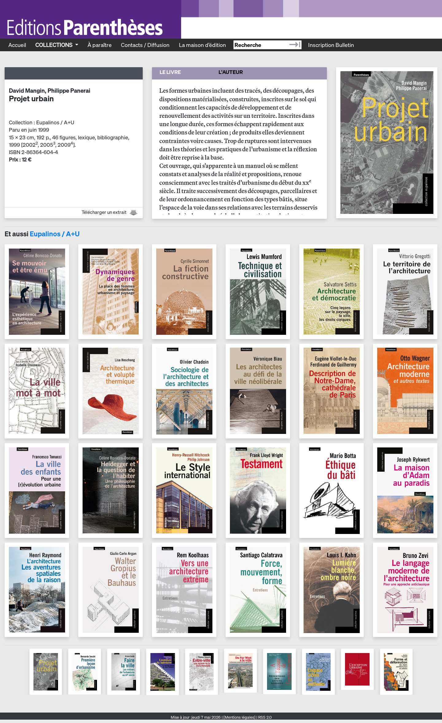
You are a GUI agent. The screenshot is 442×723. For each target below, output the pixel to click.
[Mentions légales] (239, 717)
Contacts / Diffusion (145, 44)
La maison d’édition (202, 44)
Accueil (17, 44)
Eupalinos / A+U (54, 234)
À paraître (99, 44)
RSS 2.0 (264, 717)
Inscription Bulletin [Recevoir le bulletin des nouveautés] (331, 44)
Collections (54, 44)
